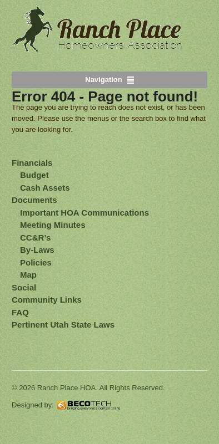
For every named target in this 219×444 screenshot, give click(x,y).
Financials (32, 162)
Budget (34, 175)
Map (28, 274)
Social (24, 287)
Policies (36, 262)
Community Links (47, 299)
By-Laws (37, 249)
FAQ (20, 312)
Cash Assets (45, 187)
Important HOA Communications (84, 212)
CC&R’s (35, 237)
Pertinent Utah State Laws (63, 324)
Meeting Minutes (53, 224)
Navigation (103, 79)
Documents (34, 200)
